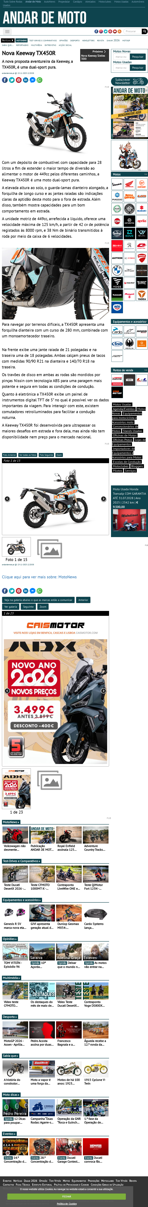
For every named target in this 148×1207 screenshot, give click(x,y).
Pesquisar (137, 56)
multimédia (36, 45)
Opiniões (10, 939)
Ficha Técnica (23, 1184)
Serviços (130, 471)
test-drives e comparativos (43, 40)
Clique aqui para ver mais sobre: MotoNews (39, 576)
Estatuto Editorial (42, 1184)
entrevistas (50, 45)
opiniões (63, 40)
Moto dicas (11, 1095)
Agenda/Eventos (124, 409)
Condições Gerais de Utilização (107, 1184)
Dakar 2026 (30, 1181)
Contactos (8, 1184)
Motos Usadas (122, 404)
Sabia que (10, 1056)
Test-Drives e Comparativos (21, 861)
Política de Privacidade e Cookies (71, 1184)
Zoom (59, 454)
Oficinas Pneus (122, 440)
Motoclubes (121, 466)
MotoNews (11, 822)
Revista (133, 1181)
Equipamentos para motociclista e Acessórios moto (127, 417)
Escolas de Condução (127, 462)
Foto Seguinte (46, 454)
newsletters (88, 40)
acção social (65, 45)
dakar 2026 (113, 40)
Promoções (93, 1181)
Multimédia (11, 978)
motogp (126, 40)
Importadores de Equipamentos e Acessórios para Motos (126, 453)
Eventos (9, 1134)
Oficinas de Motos (125, 435)
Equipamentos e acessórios (22, 900)
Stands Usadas (132, 431)
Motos (66, 1181)
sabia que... (7, 45)
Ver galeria (10, 606)
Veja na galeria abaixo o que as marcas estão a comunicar (38, 600)
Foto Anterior (9, 454)
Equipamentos (79, 1181)
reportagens (22, 45)
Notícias (17, 1181)
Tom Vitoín (55, 1181)
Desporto (10, 1017)
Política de (67, 1203)
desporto (75, 40)
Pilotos (117, 471)
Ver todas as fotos (27, 454)
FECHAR (66, 1196)
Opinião (43, 1181)
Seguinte (28, 606)
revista (100, 40)
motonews (21, 40)
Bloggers (137, 466)
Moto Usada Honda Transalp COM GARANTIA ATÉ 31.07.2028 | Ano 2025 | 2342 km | (129, 509)
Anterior (83, 600)
